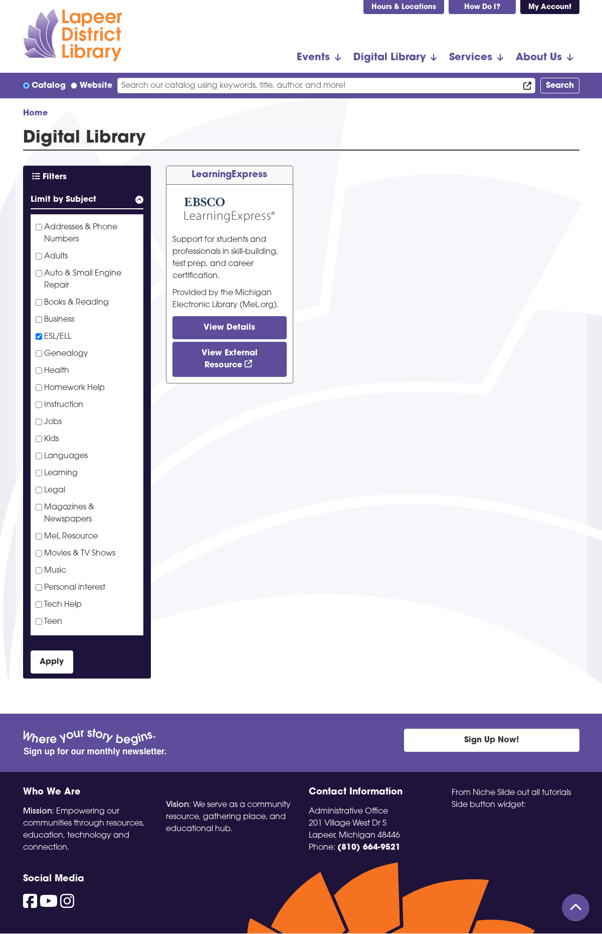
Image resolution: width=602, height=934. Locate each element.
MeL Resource (71, 536)
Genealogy (66, 354)
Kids (51, 439)
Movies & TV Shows (79, 554)
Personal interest (74, 588)
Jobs (53, 422)
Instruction (63, 405)
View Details (229, 328)
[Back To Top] (575, 907)
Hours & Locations (403, 7)
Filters (49, 176)
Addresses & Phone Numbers (80, 233)
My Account (549, 7)
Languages (66, 456)
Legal (54, 490)
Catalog (49, 86)
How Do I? (482, 7)
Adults (56, 256)
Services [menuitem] (470, 58)
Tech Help (63, 605)
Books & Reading (76, 303)
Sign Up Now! (491, 740)
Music (55, 571)
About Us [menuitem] (539, 58)
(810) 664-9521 (368, 848)
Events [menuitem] (313, 58)
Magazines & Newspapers (69, 513)
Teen (53, 622)
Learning (61, 473)
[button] (87, 201)
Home (35, 113)
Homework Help (74, 388)
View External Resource (230, 359)
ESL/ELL (57, 337)
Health (56, 371)
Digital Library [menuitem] (389, 58)
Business (59, 320)
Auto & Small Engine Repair (82, 280)
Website (96, 86)
